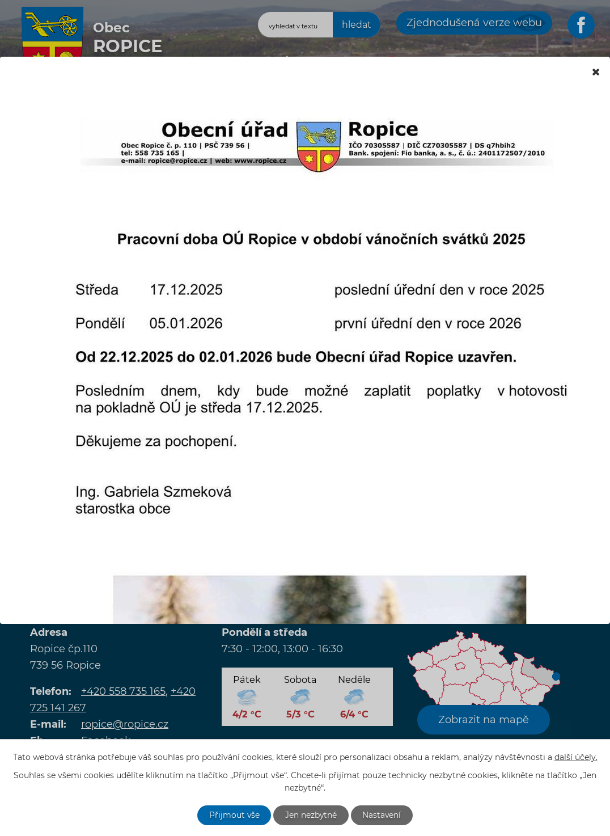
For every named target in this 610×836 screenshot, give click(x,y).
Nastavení (383, 815)
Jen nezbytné (311, 815)
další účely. (576, 757)
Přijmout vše (233, 815)
